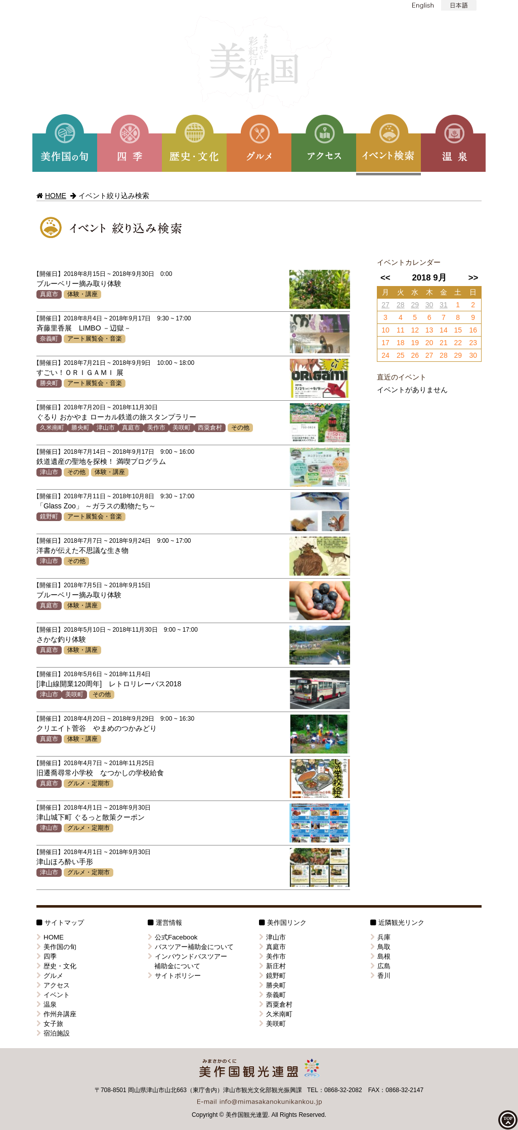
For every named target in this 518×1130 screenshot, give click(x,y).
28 (401, 305)
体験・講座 (82, 294)
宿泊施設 (53, 1033)
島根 (380, 956)
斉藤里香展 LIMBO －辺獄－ (83, 328)
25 (401, 355)
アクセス (53, 985)
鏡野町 (49, 516)
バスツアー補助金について (191, 947)
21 (444, 343)
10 (385, 330)
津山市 (106, 427)
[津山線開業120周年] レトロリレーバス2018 (108, 684)
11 (401, 330)
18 (401, 343)
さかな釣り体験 (61, 639)
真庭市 (49, 294)
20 (429, 343)
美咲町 (181, 427)
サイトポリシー (174, 975)
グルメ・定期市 (88, 783)
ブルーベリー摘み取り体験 (78, 283)
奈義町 (49, 338)
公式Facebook (173, 937)
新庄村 (272, 966)
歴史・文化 (56, 966)
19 (415, 343)
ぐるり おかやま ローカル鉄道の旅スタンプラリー (116, 417)
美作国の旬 (56, 947)
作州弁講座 (56, 1014)
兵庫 (380, 937)
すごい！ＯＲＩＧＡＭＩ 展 (79, 372)
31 (444, 305)
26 (415, 355)
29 (415, 305)
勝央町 (49, 383)
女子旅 (49, 1023)
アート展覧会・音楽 (94, 338)
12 (415, 330)
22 (458, 343)
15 (458, 330)
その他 (240, 427)
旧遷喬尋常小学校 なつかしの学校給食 (100, 773)
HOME (55, 196)
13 (429, 330)
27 (385, 305)
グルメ (49, 975)
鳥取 (380, 947)
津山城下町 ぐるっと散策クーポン (90, 817)
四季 (46, 956)
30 (429, 305)
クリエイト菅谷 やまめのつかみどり (96, 728)
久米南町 (52, 427)
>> (473, 277)
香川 (380, 975)
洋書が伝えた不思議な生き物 (82, 550)
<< (385, 277)
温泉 (46, 1004)
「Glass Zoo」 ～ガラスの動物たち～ (96, 506)
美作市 (156, 427)
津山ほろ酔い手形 (64, 862)
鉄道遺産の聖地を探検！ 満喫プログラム (101, 461)
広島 (380, 966)
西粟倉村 (210, 427)
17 (385, 343)
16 (473, 330)
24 (385, 355)
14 (444, 330)
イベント (53, 995)
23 (473, 343)
